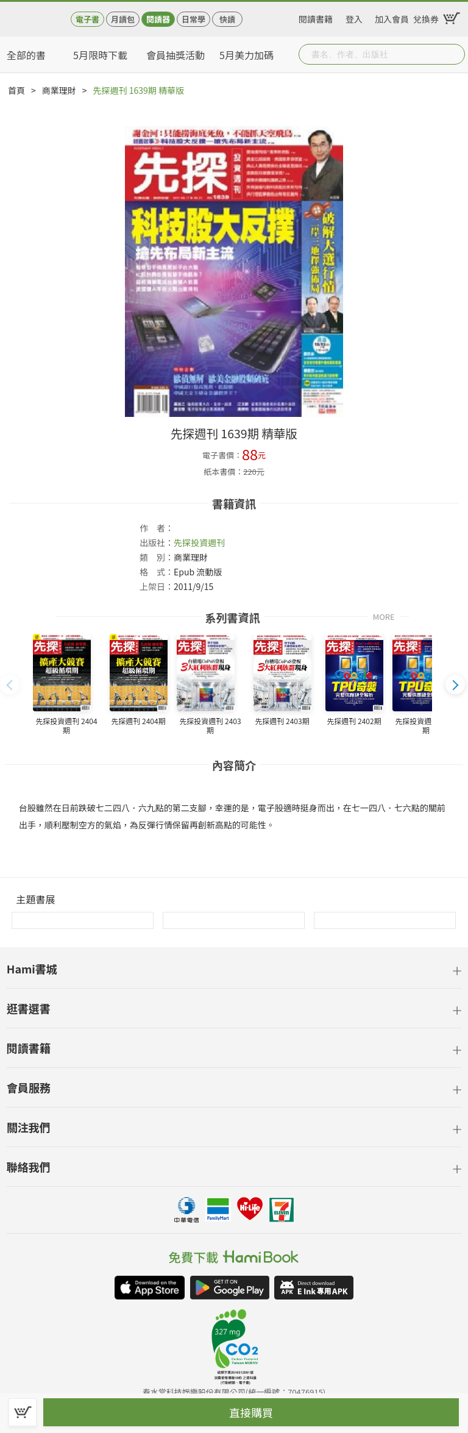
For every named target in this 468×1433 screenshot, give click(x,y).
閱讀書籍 (316, 17)
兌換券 (426, 17)
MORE (384, 616)
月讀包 (123, 19)
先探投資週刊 (199, 542)
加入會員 (392, 17)
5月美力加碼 (246, 55)
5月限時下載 (100, 55)
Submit (454, 54)
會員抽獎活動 (175, 55)
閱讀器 (158, 19)
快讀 (227, 19)
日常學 (193, 19)
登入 (354, 17)
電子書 (87, 19)
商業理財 (59, 90)
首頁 (16, 90)
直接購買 (251, 1412)
